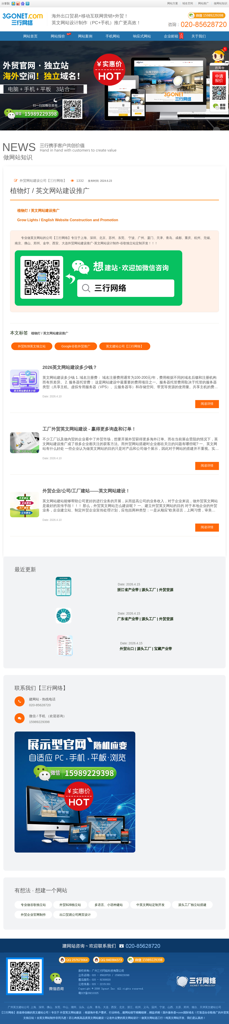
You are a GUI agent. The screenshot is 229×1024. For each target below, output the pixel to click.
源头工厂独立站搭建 (192, 905)
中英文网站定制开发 (150, 905)
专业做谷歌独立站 (33, 905)
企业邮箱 (171, 36)
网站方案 (172, 3)
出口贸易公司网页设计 (75, 914)
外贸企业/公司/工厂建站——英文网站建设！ (86, 490)
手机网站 (113, 36)
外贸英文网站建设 (70, 1012)
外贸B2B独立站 (70, 905)
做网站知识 (220, 3)
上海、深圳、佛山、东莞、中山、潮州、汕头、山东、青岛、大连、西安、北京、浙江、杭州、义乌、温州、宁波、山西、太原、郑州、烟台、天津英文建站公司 (126, 1007)
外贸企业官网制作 (33, 914)
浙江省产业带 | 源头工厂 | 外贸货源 (145, 590)
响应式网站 (142, 36)
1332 (77, 180)
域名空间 (187, 3)
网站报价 (58, 36)
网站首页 (30, 36)
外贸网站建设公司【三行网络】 (40, 180)
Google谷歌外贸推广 (75, 346)
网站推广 (203, 3)
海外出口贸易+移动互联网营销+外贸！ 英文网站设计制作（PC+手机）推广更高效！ (96, 19)
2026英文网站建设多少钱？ (69, 367)
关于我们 (198, 36)
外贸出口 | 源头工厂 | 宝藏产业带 (146, 649)
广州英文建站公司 (18, 1007)
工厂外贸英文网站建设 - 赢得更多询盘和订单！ (89, 428)
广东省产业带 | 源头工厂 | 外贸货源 (145, 619)
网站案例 (85, 36)
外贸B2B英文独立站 (32, 346)
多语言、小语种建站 (109, 905)
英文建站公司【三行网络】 (125, 346)
